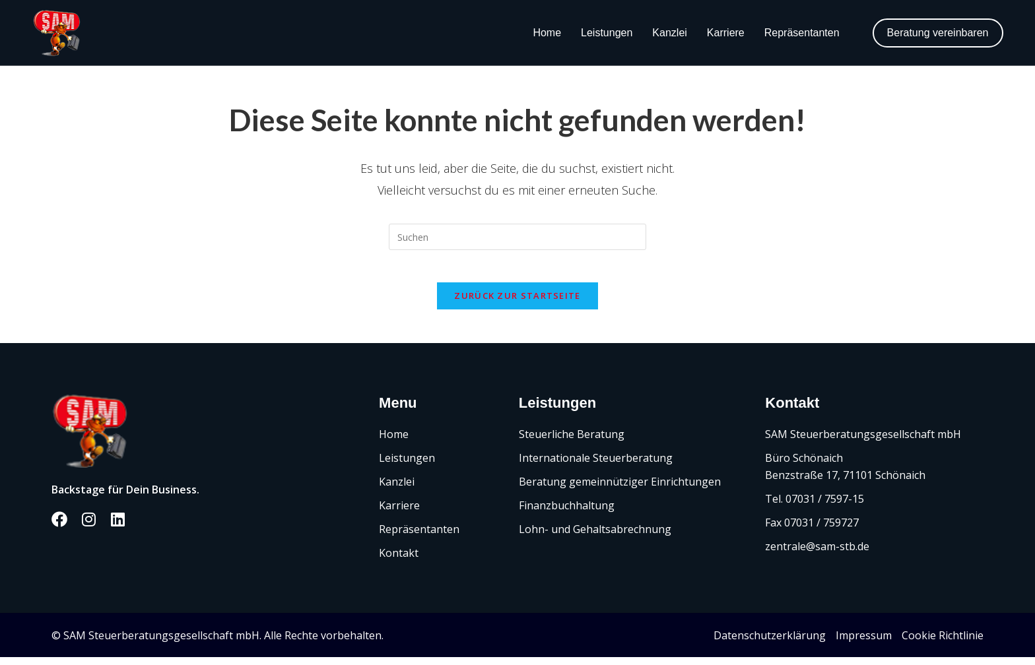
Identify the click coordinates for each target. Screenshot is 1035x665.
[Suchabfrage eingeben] (517, 237)
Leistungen (606, 32)
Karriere (726, 32)
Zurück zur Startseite (517, 303)
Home (547, 32)
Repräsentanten (802, 32)
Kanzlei (669, 32)
